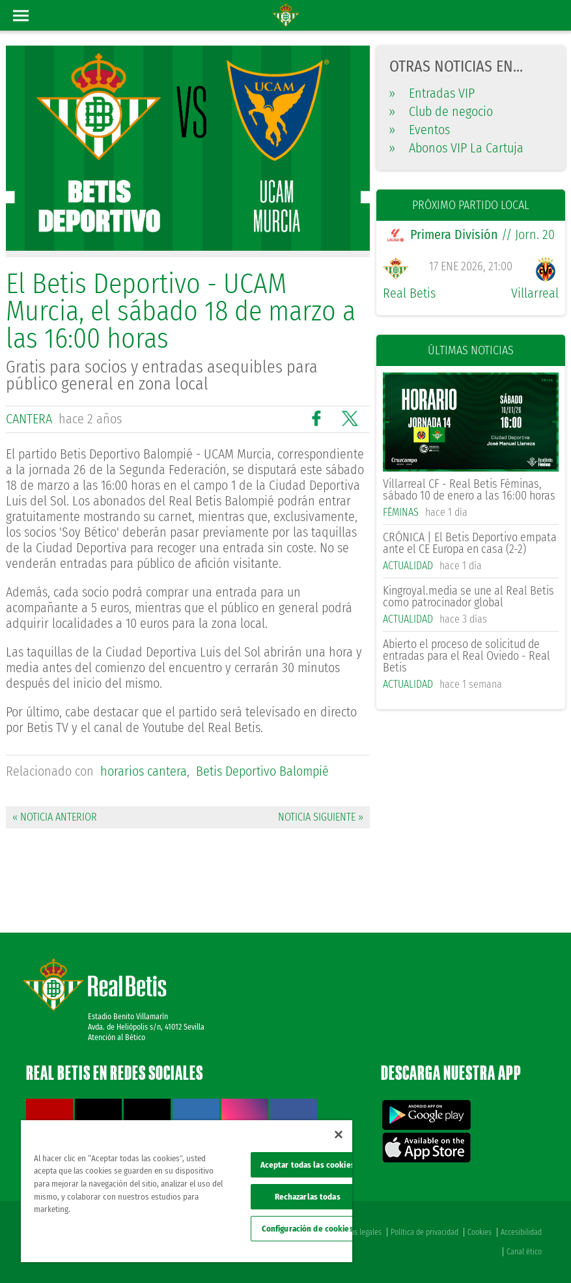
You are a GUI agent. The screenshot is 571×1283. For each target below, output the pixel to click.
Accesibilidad (521, 1232)
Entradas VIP (432, 93)
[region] (186, 1191)
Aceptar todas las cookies (307, 1165)
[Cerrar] (338, 1134)
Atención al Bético (116, 1037)
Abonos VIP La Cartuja (456, 148)
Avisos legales (360, 1232)
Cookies (479, 1232)
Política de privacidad (424, 1232)
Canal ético (524, 1251)
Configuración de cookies (308, 1229)
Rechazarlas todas (308, 1197)
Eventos (419, 129)
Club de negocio (441, 111)
